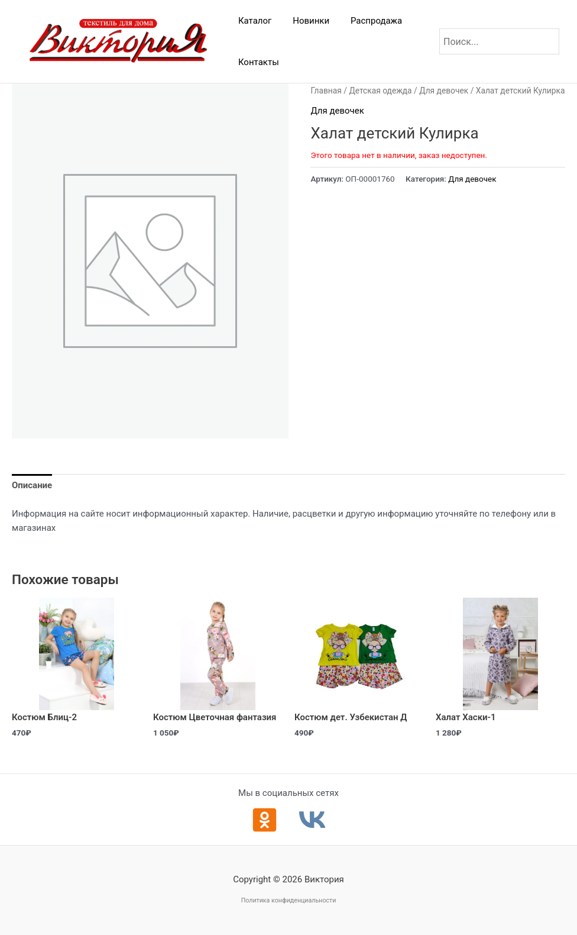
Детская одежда (380, 90)
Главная (325, 90)
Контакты (256, 62)
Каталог (253, 20)
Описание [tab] (32, 486)
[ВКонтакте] (312, 820)
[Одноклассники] (264, 820)
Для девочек (443, 90)
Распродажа (367, 20)
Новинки (305, 20)
